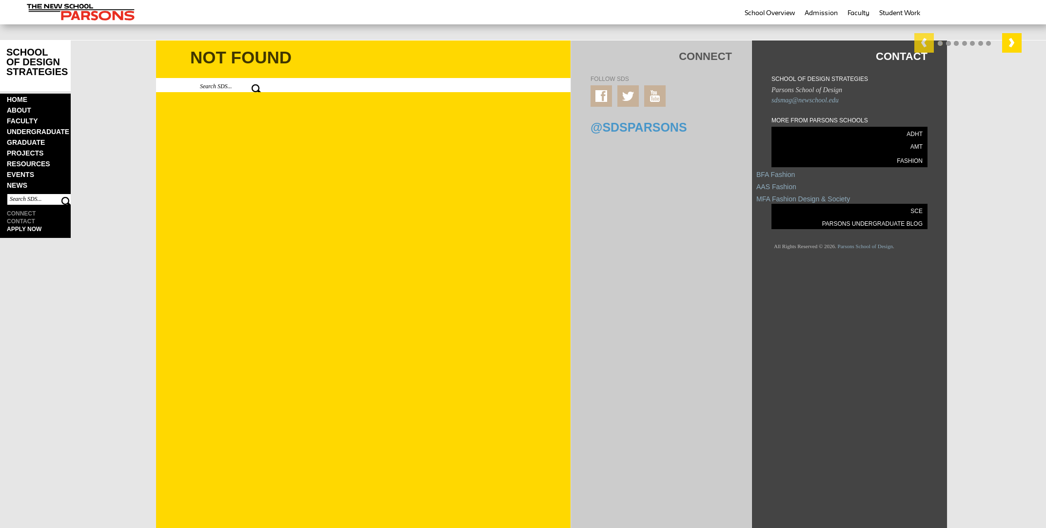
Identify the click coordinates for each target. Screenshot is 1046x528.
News (17, 185)
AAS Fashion (776, 187)
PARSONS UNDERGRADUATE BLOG (872, 223)
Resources (28, 164)
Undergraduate (38, 132)
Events (20, 174)
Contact (21, 221)
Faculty (858, 13)
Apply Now (24, 229)
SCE (916, 211)
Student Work (899, 13)
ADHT (915, 134)
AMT (916, 146)
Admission (821, 13)
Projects (25, 153)
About (19, 110)
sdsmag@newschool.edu (805, 100)
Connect (21, 213)
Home (17, 99)
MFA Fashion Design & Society (803, 199)
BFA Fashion (775, 174)
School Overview (770, 13)
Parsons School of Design (865, 246)
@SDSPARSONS (639, 127)
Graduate (26, 142)
